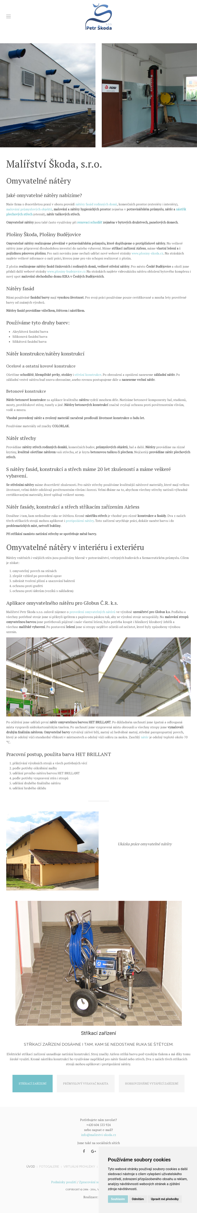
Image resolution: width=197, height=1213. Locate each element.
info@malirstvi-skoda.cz (98, 1135)
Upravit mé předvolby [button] (164, 1199)
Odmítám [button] (138, 1199)
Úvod (30, 1166)
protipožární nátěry (80, 521)
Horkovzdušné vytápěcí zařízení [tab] (151, 1083)
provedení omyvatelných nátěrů (92, 612)
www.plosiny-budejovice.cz (66, 271)
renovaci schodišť (89, 222)
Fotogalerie (49, 1166)
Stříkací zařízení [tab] (32, 1083)
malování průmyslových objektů (29, 209)
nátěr (145, 737)
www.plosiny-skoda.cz (147, 253)
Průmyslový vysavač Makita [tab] (85, 1083)
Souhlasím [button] (118, 1199)
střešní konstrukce (87, 374)
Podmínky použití (63, 1182)
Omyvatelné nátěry (144, 855)
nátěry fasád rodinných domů (96, 204)
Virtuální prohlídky (79, 1166)
